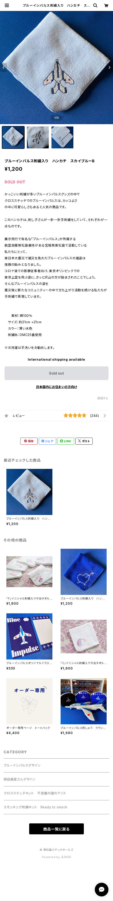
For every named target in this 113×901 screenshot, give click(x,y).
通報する (102, 398)
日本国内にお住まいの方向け (56, 387)
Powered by (56, 857)
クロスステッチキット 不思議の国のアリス (35, 793)
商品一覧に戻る (56, 829)
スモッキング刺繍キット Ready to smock (35, 807)
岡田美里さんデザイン (19, 779)
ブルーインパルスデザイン (22, 765)
